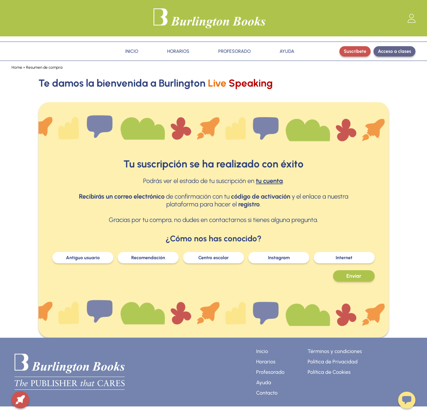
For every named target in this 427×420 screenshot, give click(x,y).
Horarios (266, 362)
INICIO (131, 51)
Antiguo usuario (83, 257)
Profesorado (270, 372)
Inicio (262, 351)
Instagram (279, 257)
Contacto (267, 393)
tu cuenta (269, 181)
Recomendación (148, 257)
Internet (344, 257)
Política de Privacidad (333, 362)
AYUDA (287, 51)
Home (17, 67)
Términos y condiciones (335, 351)
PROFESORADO (234, 51)
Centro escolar (213, 257)
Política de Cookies (329, 372)
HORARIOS (178, 51)
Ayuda (263, 382)
